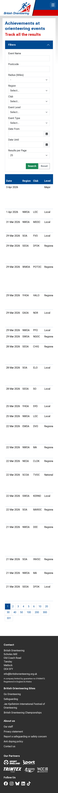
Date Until (13, 139)
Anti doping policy (13, 741)
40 (14, 612)
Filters (12, 44)
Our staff (8, 726)
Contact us (9, 746)
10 (40, 606)
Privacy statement (13, 731)
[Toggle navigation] (53, 5)
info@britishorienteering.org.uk (20, 673)
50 (21, 612)
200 (37, 612)
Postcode (13, 64)
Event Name (14, 53)
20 (46, 606)
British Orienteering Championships (23, 712)
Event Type (14, 118)
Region (12, 85)
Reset (44, 166)
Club (10, 96)
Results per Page (17, 150)
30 (8, 612)
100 (29, 612)
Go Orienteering (12, 694)
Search (32, 166)
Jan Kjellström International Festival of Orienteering (24, 706)
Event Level (14, 107)
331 (9, 618)
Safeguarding (11, 699)
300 (45, 612)
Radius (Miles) (16, 75)
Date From (13, 128)
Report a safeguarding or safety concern (25, 736)
